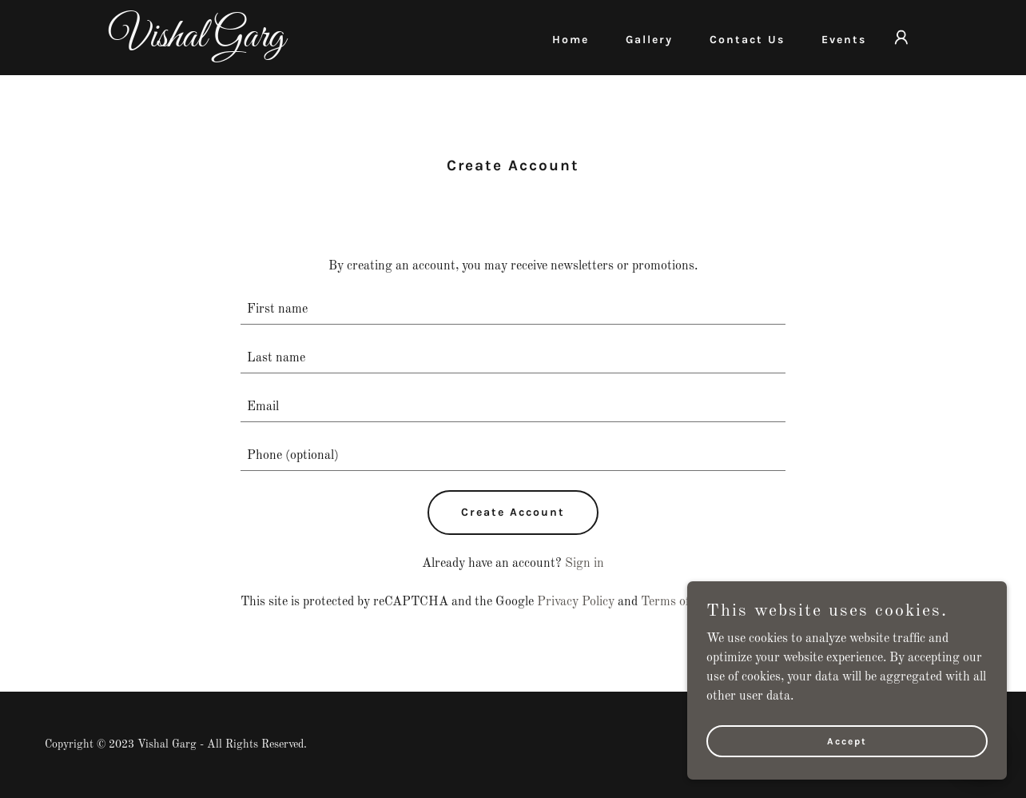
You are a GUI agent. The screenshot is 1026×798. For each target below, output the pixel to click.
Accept (847, 740)
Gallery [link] (649, 39)
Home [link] (570, 39)
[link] (250, 43)
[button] (901, 38)
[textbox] (513, 310)
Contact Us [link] (747, 39)
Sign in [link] (584, 563)
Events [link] (843, 39)
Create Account (513, 512)
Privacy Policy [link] (575, 602)
